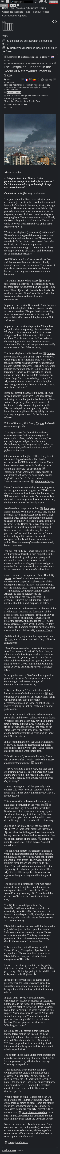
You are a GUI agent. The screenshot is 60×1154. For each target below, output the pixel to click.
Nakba (17, 95)
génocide (8, 85)
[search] (22, 1)
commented (11, 472)
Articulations (32, 8)
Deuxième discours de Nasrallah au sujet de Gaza (28, 63)
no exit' (25, 290)
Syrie (38, 101)
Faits (11, 8)
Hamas (10, 95)
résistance (17, 85)
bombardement (11, 87)
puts (42, 423)
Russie (32, 101)
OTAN (9, 107)
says (10, 639)
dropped (51, 353)
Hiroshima (33, 95)
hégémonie (39, 85)
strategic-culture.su (29, 57)
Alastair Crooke (14, 92)
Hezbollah (43, 95)
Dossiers (18, 12)
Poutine (16, 104)
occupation (28, 85)
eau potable (24, 87)
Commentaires (9, 15)
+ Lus (27, 12)
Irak (12, 101)
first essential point (23, 905)
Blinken (24, 104)
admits (38, 763)
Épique (43, 8)
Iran (8, 101)
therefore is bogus (44, 481)
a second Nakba (44, 630)
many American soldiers (34, 1112)
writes (8, 578)
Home (5, 8)
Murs (5, 35)
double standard (11, 89)
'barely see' (49, 508)
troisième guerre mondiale (16, 98)
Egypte (18, 101)
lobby (47, 85)
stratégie (34, 87)
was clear (13, 832)
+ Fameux (36, 12)
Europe (24, 95)
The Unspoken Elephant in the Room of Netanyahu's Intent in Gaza (27, 71)
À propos (22, 15)
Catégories (7, 12)
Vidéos (45, 12)
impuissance (44, 87)
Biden (9, 104)
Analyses (20, 8)
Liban (25, 101)
